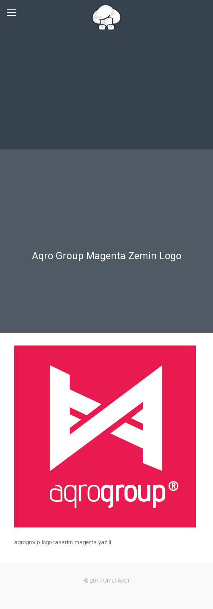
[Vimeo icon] (96, 595)
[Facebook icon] (82, 595)
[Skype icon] (70, 595)
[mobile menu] (11, 13)
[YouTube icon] (108, 595)
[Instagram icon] (142, 595)
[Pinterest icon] (131, 595)
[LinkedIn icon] (119, 595)
